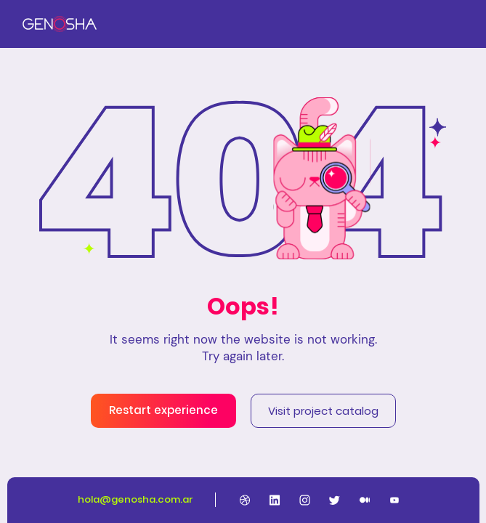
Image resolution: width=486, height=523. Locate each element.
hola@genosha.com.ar (135, 499)
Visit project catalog (323, 410)
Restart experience (163, 410)
